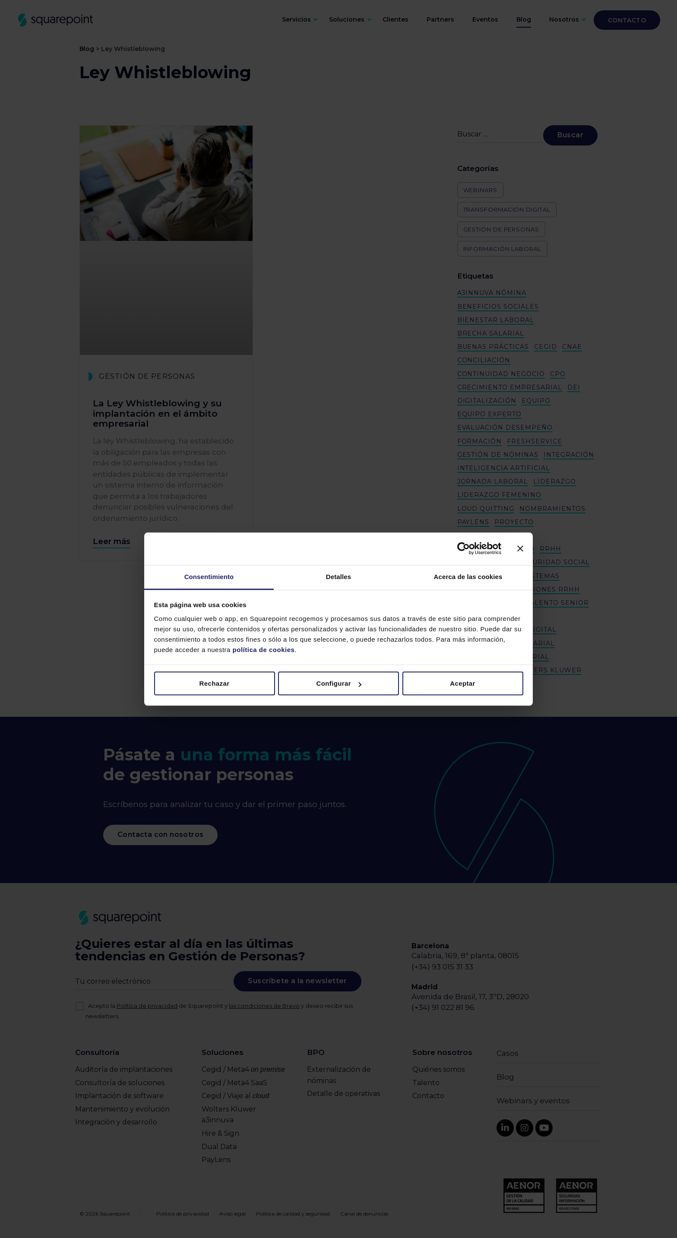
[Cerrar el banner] (520, 548)
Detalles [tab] (338, 576)
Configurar (338, 683)
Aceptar (462, 683)
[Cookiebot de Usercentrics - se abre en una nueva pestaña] (463, 548)
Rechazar (214, 683)
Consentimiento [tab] (209, 576)
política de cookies (262, 649)
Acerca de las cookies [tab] (468, 576)
